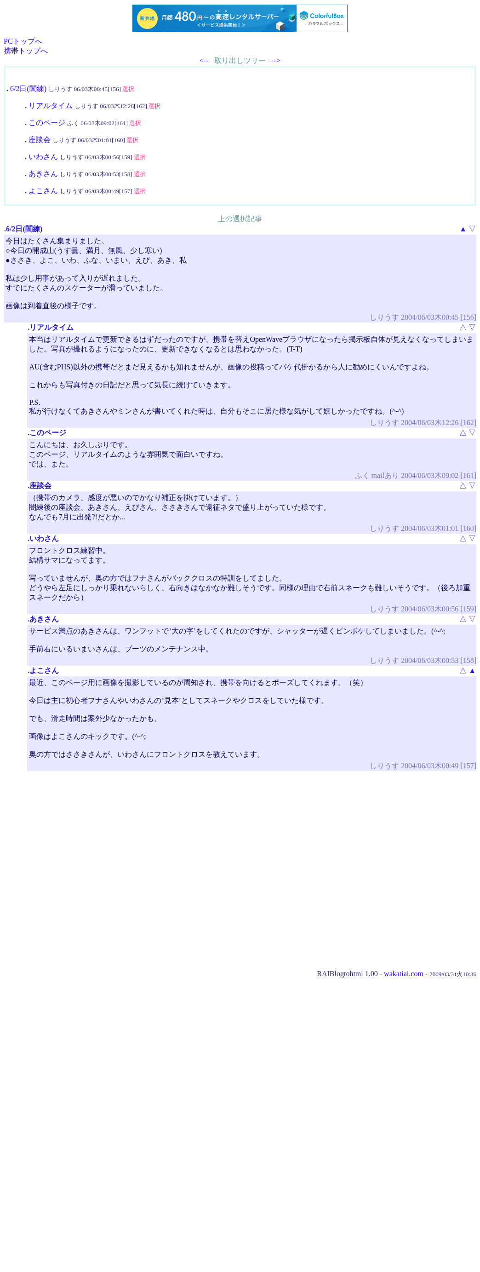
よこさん (43, 191)
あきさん (43, 174)
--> (275, 60)
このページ (47, 123)
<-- (204, 60)
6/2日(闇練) (28, 88)
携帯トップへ (26, 51)
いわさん (43, 157)
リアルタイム (51, 105)
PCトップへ (23, 41)
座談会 (40, 140)
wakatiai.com (403, 974)
